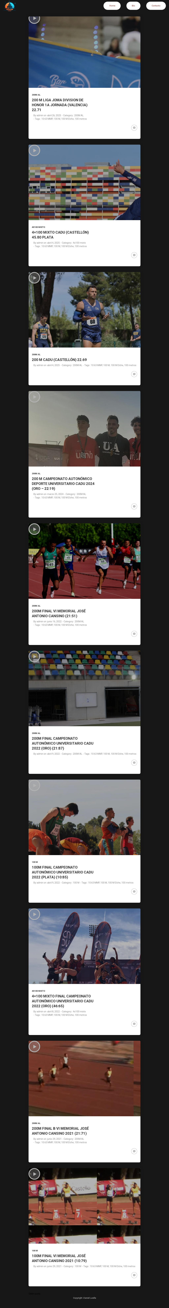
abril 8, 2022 (53, 1011)
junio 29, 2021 (54, 1139)
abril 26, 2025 (54, 115)
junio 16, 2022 (54, 621)
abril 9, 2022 (53, 753)
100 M (35, 862)
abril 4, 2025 (53, 242)
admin (40, 115)
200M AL (36, 95)
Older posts (34, 1293)
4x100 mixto (38, 227)
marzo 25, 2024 (55, 494)
